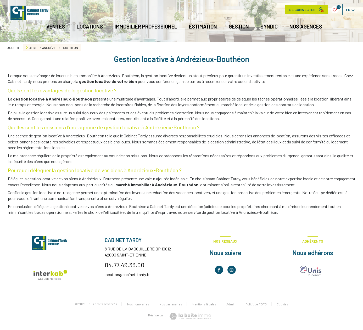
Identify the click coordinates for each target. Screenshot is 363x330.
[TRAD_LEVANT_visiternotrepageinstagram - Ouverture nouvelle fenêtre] (231, 270)
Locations (90, 26)
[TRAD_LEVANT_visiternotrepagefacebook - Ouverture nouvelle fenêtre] (219, 270)
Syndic (269, 26)
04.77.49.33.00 (124, 265)
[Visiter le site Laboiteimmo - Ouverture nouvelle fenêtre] (190, 316)
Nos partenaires (170, 304)
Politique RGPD (256, 304)
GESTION (239, 26)
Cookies (282, 304)
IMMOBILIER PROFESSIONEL (146, 26)
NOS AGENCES (306, 26)
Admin (231, 304)
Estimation (203, 26)
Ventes (56, 26)
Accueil (13, 47)
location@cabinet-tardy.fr (127, 274)
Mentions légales (204, 304)
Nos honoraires (138, 304)
